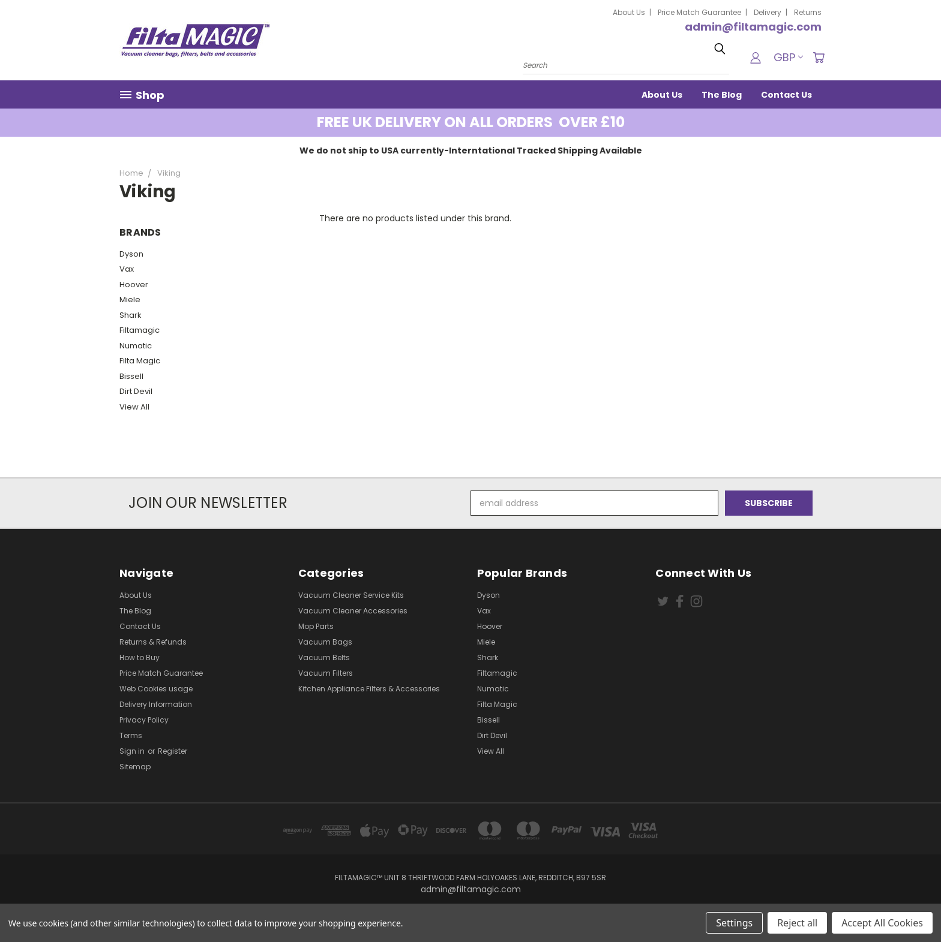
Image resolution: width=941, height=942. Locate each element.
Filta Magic (139, 360)
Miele (129, 299)
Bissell (131, 376)
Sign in (132, 751)
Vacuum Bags (325, 642)
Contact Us (786, 95)
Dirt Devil (135, 391)
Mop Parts (316, 626)
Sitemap (135, 767)
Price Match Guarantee (699, 12)
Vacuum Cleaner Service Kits (351, 595)
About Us (629, 12)
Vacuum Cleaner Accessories (352, 611)
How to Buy (139, 657)
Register (172, 751)
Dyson (131, 254)
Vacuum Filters (325, 673)
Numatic (135, 345)
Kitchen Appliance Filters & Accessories (369, 689)
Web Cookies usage (156, 689)
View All (134, 407)
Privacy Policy (144, 720)
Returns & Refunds (153, 642)
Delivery (767, 12)
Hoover (133, 284)
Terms (130, 735)
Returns (808, 12)
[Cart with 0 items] (819, 58)
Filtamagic (139, 330)
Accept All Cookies (882, 922)
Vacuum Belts (324, 657)
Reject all (797, 922)
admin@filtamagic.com (753, 26)
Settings (734, 922)
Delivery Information (155, 704)
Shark (130, 315)
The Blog (722, 95)
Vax (126, 269)
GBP (788, 57)
